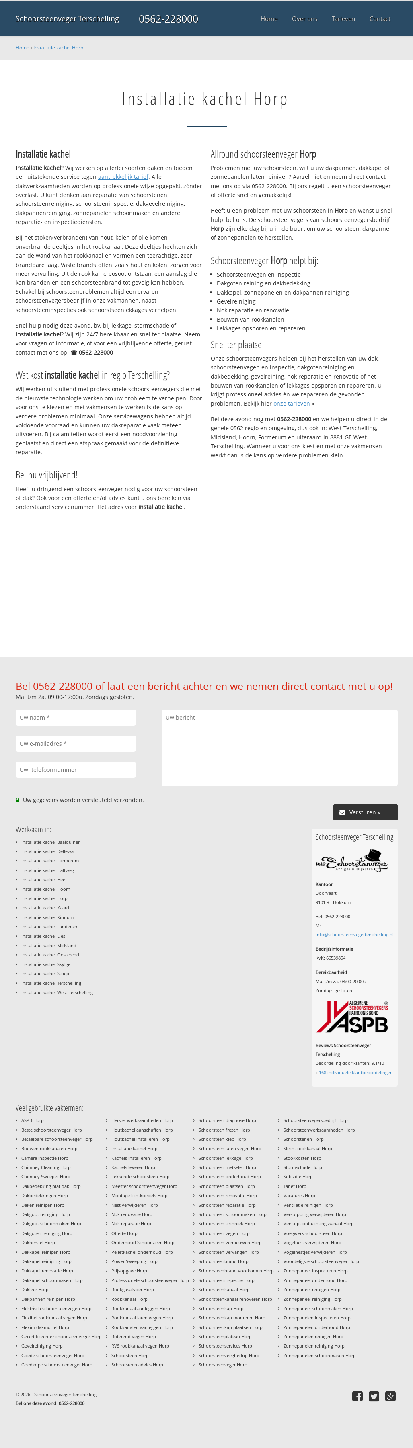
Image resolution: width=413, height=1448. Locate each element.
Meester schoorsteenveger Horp (144, 1186)
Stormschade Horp (303, 1167)
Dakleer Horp (35, 1289)
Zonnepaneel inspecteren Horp (316, 1271)
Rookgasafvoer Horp (132, 1289)
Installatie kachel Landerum (49, 926)
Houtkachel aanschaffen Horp (142, 1130)
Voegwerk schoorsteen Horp (313, 1233)
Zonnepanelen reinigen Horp (313, 1336)
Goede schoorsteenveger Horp (52, 1355)
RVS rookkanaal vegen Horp (140, 1346)
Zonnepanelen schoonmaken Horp (320, 1355)
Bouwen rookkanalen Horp (49, 1148)
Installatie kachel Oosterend (50, 955)
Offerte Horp (124, 1233)
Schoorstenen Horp (304, 1139)
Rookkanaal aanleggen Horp (140, 1308)
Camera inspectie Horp (44, 1158)
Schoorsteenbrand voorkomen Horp (236, 1271)
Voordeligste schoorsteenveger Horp (321, 1261)
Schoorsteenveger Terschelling (67, 18)
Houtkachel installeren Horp (140, 1139)
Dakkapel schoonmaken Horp (52, 1280)
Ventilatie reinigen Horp (308, 1205)
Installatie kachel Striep (45, 973)
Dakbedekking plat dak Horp (51, 1186)
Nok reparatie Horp (131, 1223)
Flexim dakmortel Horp (45, 1327)
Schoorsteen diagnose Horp (227, 1120)
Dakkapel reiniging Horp (46, 1261)
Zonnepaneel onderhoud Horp (315, 1280)
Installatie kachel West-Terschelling (57, 992)
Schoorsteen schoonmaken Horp (233, 1214)
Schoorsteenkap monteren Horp (232, 1318)
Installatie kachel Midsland (48, 945)
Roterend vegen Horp (133, 1336)
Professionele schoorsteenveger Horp (150, 1280)
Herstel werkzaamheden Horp (142, 1120)
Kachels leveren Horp (133, 1167)
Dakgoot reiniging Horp (45, 1214)
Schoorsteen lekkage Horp (226, 1158)
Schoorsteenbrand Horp (224, 1261)
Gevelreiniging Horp (42, 1346)
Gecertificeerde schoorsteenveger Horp (61, 1336)
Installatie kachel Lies (43, 936)
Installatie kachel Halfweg (47, 870)
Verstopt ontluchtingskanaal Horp (319, 1223)
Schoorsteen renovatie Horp (228, 1195)
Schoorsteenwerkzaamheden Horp (319, 1130)
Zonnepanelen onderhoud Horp (317, 1327)
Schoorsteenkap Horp (221, 1308)
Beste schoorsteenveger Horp (51, 1130)
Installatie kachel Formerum (50, 860)
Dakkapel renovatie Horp (47, 1271)
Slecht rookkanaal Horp (308, 1148)
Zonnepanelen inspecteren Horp (317, 1318)
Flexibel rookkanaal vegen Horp (54, 1318)
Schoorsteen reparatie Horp (227, 1205)
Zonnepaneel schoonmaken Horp (318, 1308)
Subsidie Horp (298, 1176)
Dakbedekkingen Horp (44, 1195)
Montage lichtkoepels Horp (139, 1195)
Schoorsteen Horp (130, 1355)
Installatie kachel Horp (58, 47)
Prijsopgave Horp (129, 1271)
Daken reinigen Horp (42, 1205)
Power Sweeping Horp (134, 1261)
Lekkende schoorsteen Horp (140, 1176)
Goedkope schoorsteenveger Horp (56, 1365)
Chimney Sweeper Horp (45, 1176)
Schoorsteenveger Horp (223, 1365)
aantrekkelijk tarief (123, 176)
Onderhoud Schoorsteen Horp (143, 1242)
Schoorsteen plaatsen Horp (227, 1186)
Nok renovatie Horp (131, 1214)
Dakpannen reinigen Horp (48, 1299)
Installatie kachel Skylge (45, 964)
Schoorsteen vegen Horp (224, 1233)
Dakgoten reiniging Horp (46, 1233)
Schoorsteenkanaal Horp (224, 1289)
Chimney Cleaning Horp (46, 1167)
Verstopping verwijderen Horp (315, 1214)
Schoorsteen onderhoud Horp (230, 1176)
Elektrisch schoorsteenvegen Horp (56, 1308)
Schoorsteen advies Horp (137, 1365)
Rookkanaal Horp (129, 1299)
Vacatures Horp (299, 1195)
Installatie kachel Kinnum (47, 917)
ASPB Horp (32, 1120)
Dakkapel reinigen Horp (45, 1252)
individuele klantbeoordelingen (356, 1072)
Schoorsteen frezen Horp (224, 1130)
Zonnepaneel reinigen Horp (312, 1289)
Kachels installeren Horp (136, 1158)
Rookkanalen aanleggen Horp (142, 1327)
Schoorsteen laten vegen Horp (230, 1148)
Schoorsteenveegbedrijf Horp (229, 1355)
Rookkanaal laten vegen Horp (142, 1318)
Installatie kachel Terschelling (51, 983)
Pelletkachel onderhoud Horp (142, 1252)
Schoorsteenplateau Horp (225, 1336)
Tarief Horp (295, 1186)
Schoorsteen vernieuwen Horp (230, 1242)
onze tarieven (291, 403)
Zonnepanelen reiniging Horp (314, 1346)
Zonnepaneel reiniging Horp (313, 1299)
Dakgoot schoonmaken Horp (51, 1223)
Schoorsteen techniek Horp (227, 1223)
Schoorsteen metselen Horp (227, 1167)
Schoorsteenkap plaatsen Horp (231, 1327)
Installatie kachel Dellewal (48, 851)
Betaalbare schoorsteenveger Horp (57, 1139)
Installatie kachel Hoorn (45, 889)
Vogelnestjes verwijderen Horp (315, 1252)
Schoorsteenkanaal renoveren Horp (235, 1299)
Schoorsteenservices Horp (225, 1346)
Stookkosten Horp (302, 1158)
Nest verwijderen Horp (134, 1205)
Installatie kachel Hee (43, 879)
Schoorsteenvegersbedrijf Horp (316, 1120)
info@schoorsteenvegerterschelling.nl (355, 934)
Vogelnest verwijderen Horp (312, 1242)
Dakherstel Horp (38, 1242)
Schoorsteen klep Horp (222, 1139)
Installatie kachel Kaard (45, 907)
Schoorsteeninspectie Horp (227, 1280)
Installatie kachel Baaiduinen (51, 842)
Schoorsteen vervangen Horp (229, 1252)
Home (22, 47)
